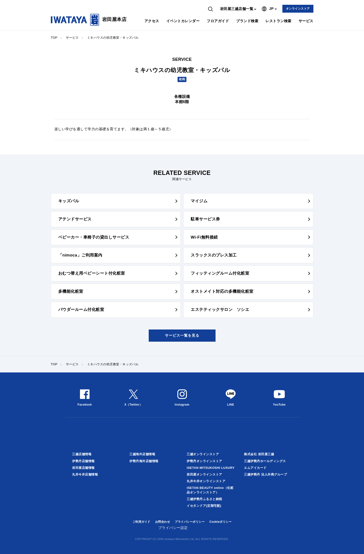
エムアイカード (255, 468)
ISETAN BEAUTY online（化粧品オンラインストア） (210, 490)
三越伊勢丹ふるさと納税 (204, 499)
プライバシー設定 (173, 528)
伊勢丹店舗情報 (83, 461)
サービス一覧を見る (182, 335)
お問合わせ (162, 521)
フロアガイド (218, 21)
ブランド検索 (247, 21)
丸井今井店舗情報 (85, 474)
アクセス (151, 21)
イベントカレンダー (183, 21)
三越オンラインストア (203, 454)
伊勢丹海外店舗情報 (143, 461)
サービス (306, 21)
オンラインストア (298, 8)
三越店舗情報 (81, 454)
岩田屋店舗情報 (83, 468)
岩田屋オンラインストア (204, 474)
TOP (54, 37)
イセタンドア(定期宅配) (204, 505)
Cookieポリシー (220, 521)
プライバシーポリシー (190, 521)
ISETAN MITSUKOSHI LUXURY (211, 468)
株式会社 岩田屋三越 (259, 454)
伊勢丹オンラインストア (204, 461)
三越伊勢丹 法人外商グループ (265, 474)
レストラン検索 (278, 21)
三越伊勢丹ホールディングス (265, 461)
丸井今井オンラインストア (206, 481)
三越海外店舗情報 (142, 454)
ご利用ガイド (141, 521)
